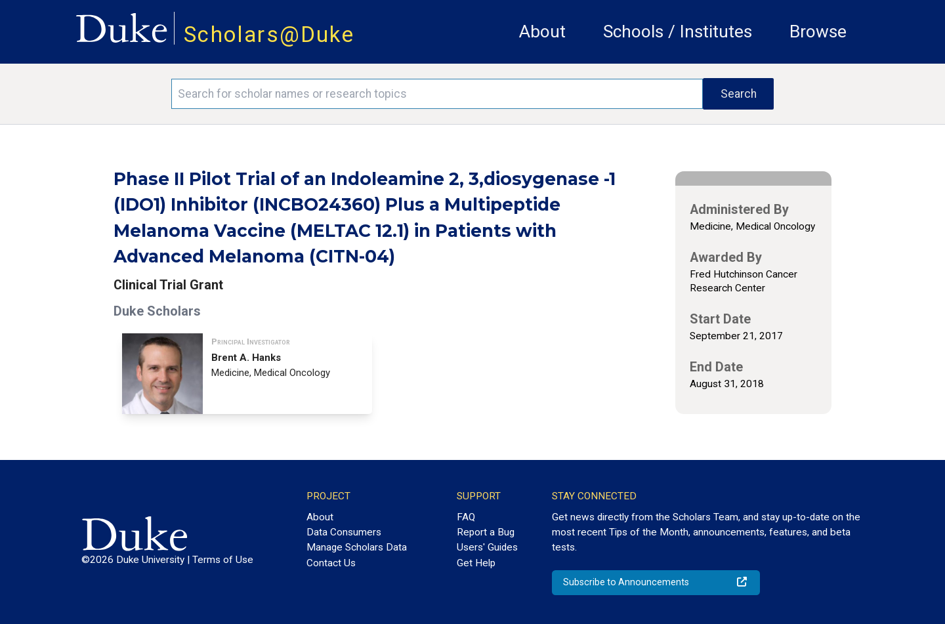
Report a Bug (485, 532)
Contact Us (331, 563)
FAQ (466, 517)
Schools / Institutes (677, 31)
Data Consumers (343, 532)
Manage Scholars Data (356, 547)
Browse (818, 31)
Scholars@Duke (269, 34)
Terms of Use (222, 560)
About (542, 31)
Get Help (476, 563)
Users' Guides (487, 547)
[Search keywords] (437, 94)
